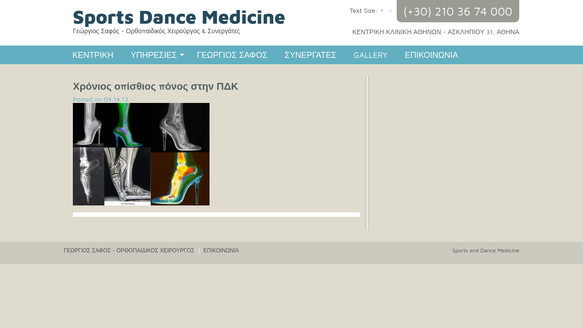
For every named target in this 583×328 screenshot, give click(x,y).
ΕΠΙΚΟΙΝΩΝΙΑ (431, 55)
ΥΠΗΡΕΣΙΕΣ (153, 56)
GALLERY (370, 55)
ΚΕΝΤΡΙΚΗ (92, 55)
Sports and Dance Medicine (485, 250)
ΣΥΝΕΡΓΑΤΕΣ (310, 55)
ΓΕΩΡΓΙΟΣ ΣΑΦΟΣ (232, 55)
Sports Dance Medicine (179, 16)
